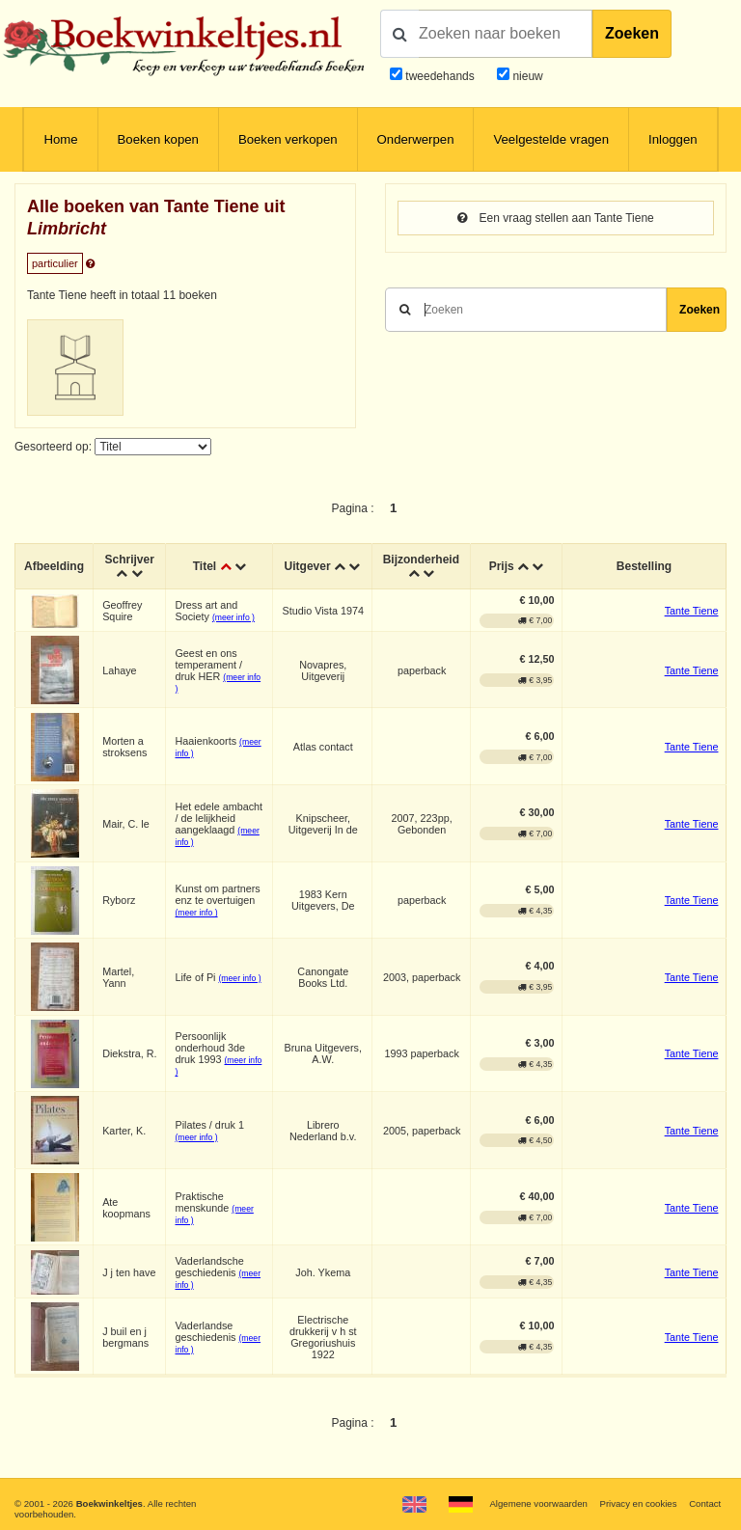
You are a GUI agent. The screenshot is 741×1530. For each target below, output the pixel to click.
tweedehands (439, 76)
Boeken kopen (158, 139)
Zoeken (632, 33)
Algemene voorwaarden (538, 1503)
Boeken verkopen (288, 139)
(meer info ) (233, 617)
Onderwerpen (415, 139)
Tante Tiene (692, 610)
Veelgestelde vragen (551, 139)
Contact (705, 1503)
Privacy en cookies (637, 1503)
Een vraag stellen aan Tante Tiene (555, 218)
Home (60, 139)
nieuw (526, 76)
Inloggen (673, 139)
